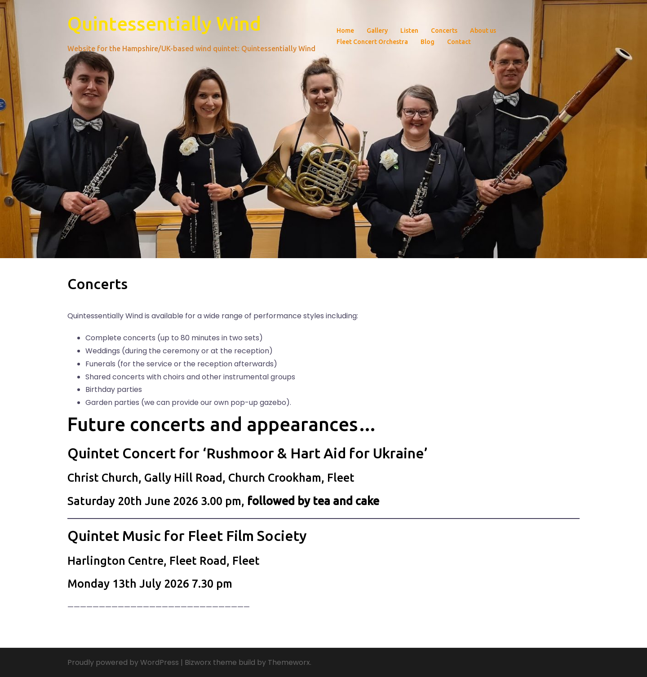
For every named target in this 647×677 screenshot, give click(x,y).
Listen (409, 30)
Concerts (444, 30)
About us (483, 30)
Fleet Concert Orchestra (372, 41)
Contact (459, 41)
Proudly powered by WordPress (123, 662)
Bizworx (198, 662)
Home (345, 30)
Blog (427, 41)
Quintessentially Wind (164, 23)
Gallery (377, 30)
